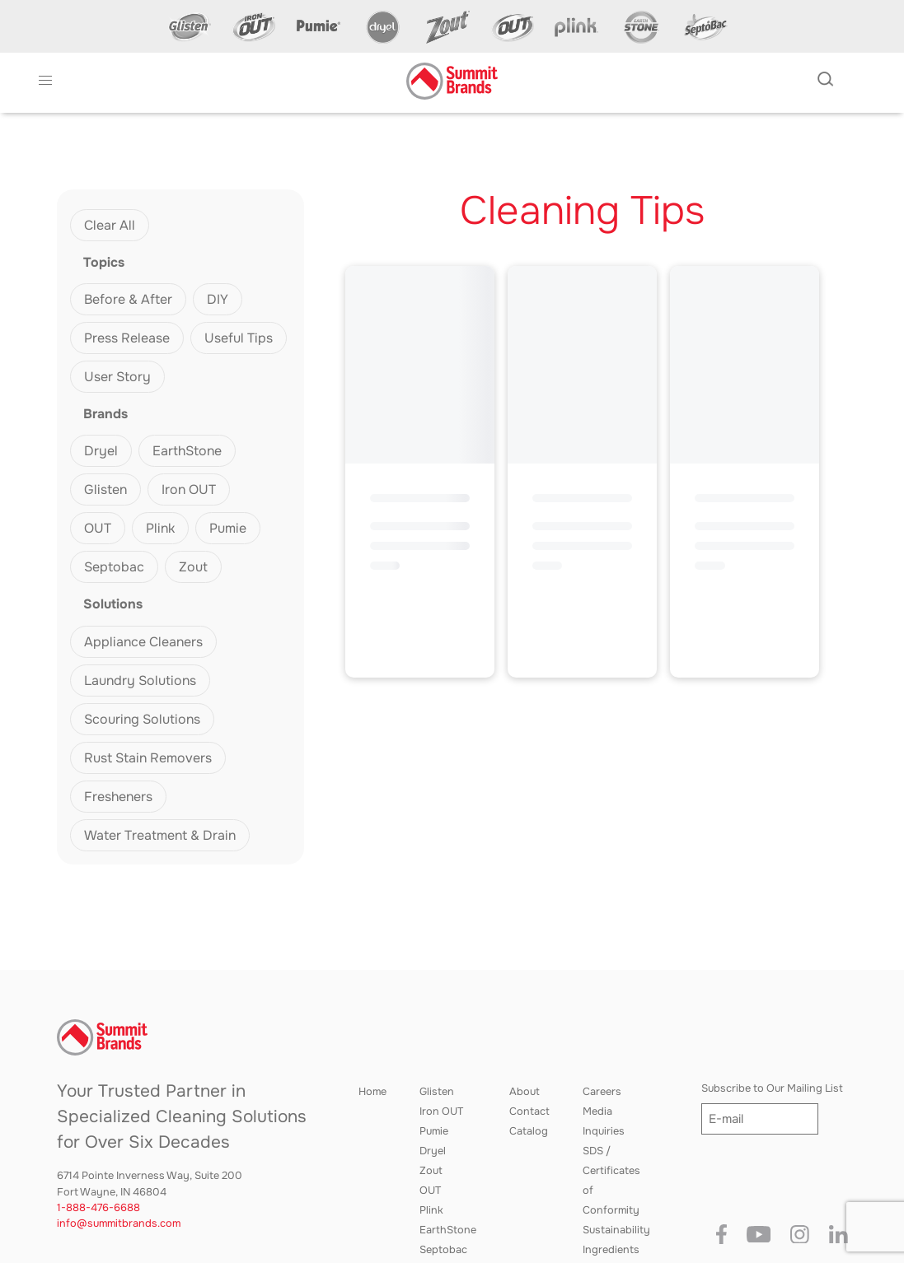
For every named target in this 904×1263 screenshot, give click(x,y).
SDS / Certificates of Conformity (611, 1180)
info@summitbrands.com (118, 1223)
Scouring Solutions (142, 719)
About (524, 1091)
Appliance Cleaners (143, 641)
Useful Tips (238, 338)
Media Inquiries (604, 1121)
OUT (97, 528)
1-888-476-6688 (98, 1207)
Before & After (128, 299)
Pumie (227, 528)
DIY (217, 299)
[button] (45, 80)
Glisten (105, 489)
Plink (160, 528)
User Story (117, 376)
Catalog (528, 1131)
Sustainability (616, 1230)
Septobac (114, 567)
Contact (529, 1111)
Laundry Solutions (140, 680)
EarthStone (187, 450)
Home (372, 1091)
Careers (602, 1091)
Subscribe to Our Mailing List (772, 1088)
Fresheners (118, 796)
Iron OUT (189, 489)
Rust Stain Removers (148, 758)
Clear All (109, 225)
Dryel (101, 450)
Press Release (127, 338)
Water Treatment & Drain (160, 835)
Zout (193, 567)
